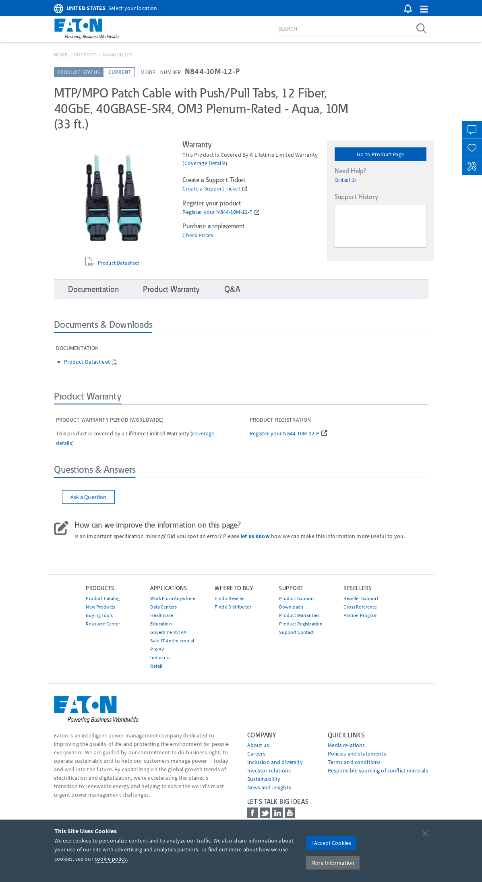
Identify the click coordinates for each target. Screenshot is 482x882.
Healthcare (161, 615)
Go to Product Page (380, 154)
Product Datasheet (118, 263)
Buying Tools (99, 615)
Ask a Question (88, 497)
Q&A (232, 289)
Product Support (296, 598)
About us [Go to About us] (258, 745)
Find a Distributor (233, 607)
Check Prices (197, 235)
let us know (255, 536)
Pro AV (157, 649)
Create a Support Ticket (211, 188)
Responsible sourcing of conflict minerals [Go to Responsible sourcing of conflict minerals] (378, 770)
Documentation (93, 289)
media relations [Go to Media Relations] (346, 745)
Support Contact (296, 632)
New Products (100, 607)
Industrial (160, 657)
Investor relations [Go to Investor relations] (269, 770)
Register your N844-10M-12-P (217, 212)
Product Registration (301, 624)
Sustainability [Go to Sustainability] (264, 779)
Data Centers (163, 607)
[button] (424, 9)
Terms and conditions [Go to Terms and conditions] (354, 762)
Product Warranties (299, 615)
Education (161, 624)
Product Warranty (171, 289)
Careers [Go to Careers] (256, 753)
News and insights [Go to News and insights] (269, 787)
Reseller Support (360, 598)
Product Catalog (103, 598)
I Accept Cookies (331, 843)
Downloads (291, 607)
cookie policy (111, 858)
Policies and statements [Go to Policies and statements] (357, 753)
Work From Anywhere (172, 598)
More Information (332, 862)
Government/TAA (168, 632)
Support (85, 55)
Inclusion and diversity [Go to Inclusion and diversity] (275, 762)
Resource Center (103, 624)
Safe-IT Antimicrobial (172, 641)
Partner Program (360, 615)
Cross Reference (360, 607)
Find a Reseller (230, 598)
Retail (156, 666)
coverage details (204, 163)
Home (61, 55)
